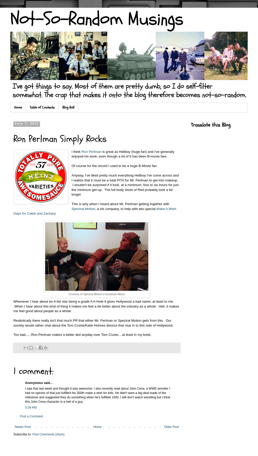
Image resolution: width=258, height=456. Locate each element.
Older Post (171, 427)
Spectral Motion (83, 209)
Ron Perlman (91, 152)
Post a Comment (31, 416)
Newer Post (23, 427)
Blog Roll (68, 107)
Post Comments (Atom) (48, 434)
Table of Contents (42, 107)
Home (18, 107)
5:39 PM (31, 407)
